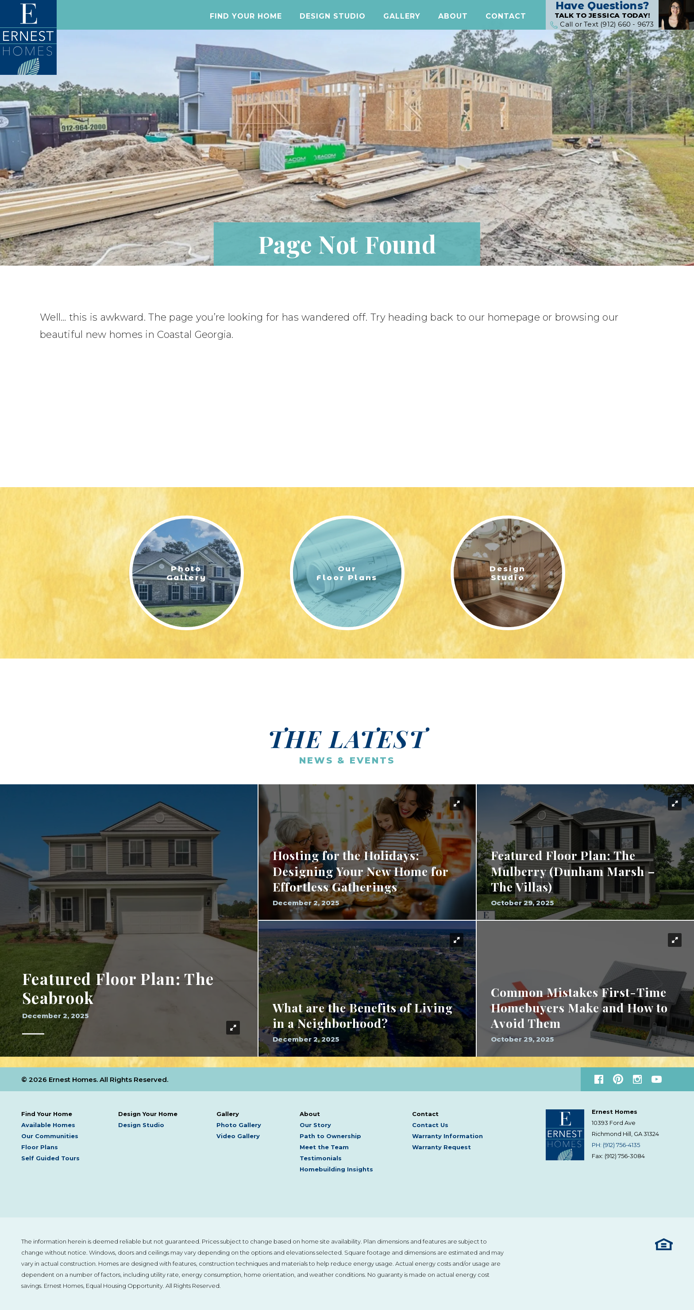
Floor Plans (39, 1147)
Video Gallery (238, 1135)
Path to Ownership (330, 1135)
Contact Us (430, 1124)
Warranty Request (441, 1147)
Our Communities (49, 1135)
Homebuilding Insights (336, 1169)
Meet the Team (324, 1147)
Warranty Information (447, 1135)
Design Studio (333, 19)
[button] (245, 19)
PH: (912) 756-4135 (616, 1144)
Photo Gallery (238, 1124)
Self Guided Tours (50, 1158)
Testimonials (321, 1158)
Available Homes (48, 1124)
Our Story (315, 1124)
